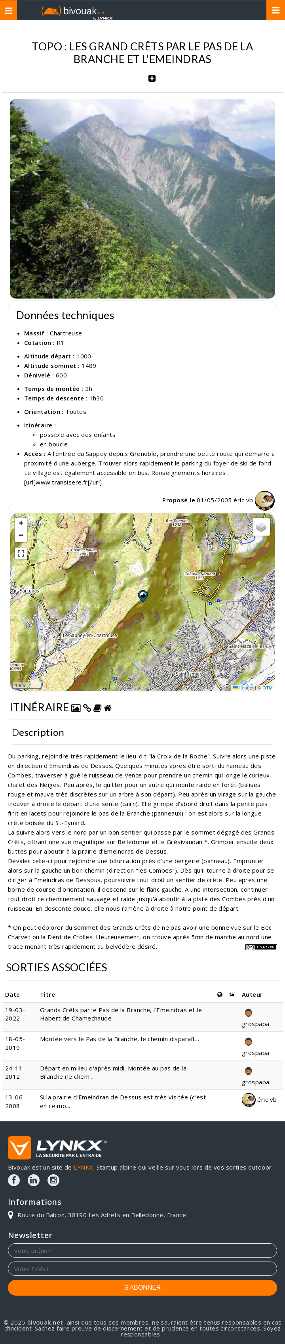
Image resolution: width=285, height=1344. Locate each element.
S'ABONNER (142, 1287)
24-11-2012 (15, 1072)
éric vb (254, 500)
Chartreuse (66, 333)
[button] (142, 596)
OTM (267, 687)
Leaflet (243, 687)
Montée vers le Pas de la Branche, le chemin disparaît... (119, 1039)
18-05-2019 (15, 1043)
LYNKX (83, 1167)
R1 (61, 343)
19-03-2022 (15, 1014)
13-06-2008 (15, 1101)
